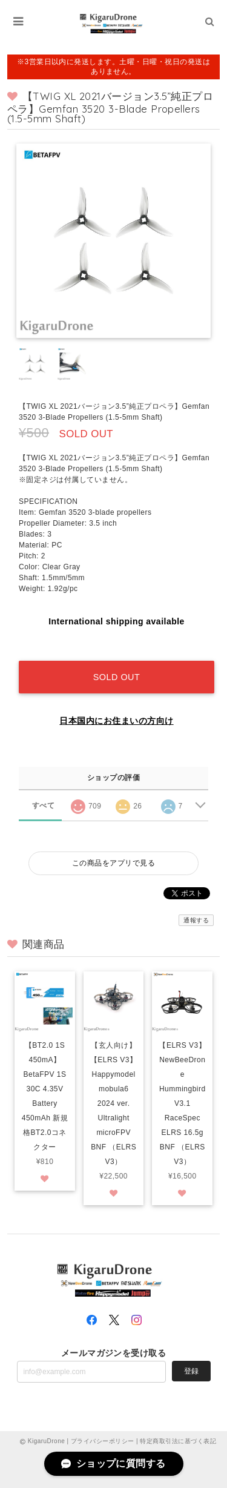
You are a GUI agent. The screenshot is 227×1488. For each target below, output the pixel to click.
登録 (191, 1371)
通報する (196, 920)
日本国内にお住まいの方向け (116, 721)
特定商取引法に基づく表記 (178, 1441)
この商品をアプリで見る (113, 863)
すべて (43, 805)
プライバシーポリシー (102, 1441)
